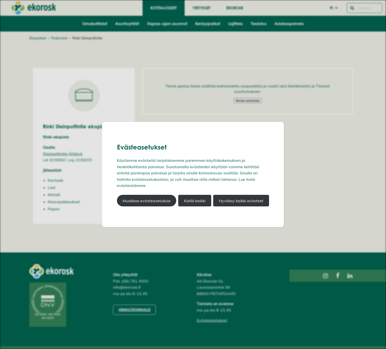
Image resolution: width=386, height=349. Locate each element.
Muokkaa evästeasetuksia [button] (147, 200)
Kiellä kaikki (195, 200)
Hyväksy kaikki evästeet (241, 200)
